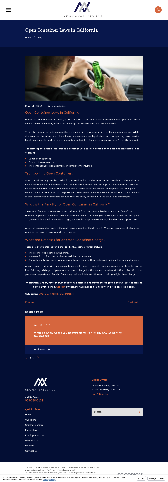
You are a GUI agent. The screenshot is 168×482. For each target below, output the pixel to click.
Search (98, 411)
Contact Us (31, 451)
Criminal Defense (34, 425)
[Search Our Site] (139, 412)
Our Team (30, 419)
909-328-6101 (34, 400)
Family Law (31, 430)
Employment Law (34, 435)
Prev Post (30, 302)
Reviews (29, 445)
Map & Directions (101, 394)
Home (28, 414)
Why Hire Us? (32, 440)
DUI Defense (67, 293)
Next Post (133, 302)
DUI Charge (51, 293)
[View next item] (38, 358)
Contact (60, 286)
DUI (41, 293)
